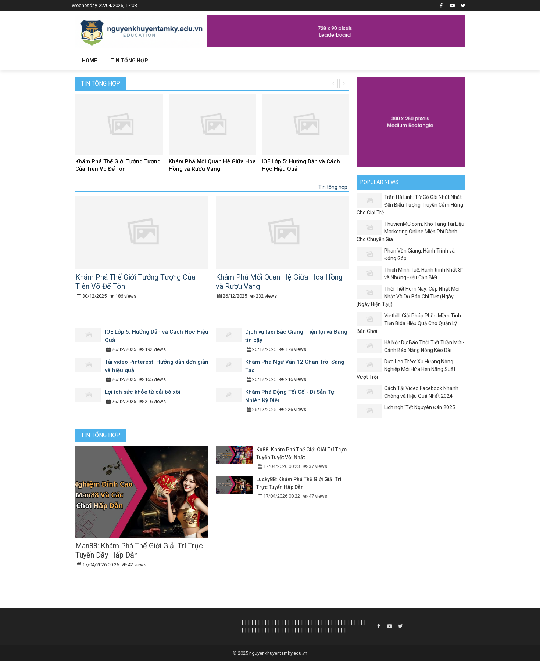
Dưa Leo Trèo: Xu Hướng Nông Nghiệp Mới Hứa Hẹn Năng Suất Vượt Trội (406, 369)
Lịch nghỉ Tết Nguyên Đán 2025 (419, 407)
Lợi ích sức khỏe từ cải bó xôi (142, 392)
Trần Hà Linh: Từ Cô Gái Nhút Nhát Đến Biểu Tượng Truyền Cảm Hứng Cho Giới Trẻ (410, 204)
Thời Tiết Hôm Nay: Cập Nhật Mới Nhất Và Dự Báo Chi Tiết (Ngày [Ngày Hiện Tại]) (408, 296)
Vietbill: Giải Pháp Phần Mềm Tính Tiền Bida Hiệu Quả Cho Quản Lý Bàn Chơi (409, 323)
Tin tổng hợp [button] (129, 60)
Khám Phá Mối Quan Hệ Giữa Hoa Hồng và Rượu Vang (212, 165)
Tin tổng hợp (100, 83)
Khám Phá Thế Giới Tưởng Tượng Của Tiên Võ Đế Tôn (118, 165)
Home (89, 60)
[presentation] (333, 83)
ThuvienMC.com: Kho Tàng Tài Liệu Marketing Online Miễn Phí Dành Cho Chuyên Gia (410, 231)
